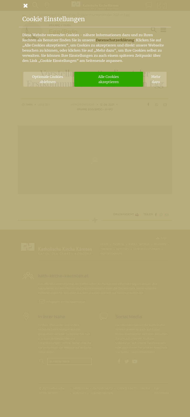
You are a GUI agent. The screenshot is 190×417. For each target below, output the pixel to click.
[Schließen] (95, 5)
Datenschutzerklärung (115, 40)
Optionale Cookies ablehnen (47, 79)
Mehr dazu (155, 79)
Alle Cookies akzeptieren (108, 79)
